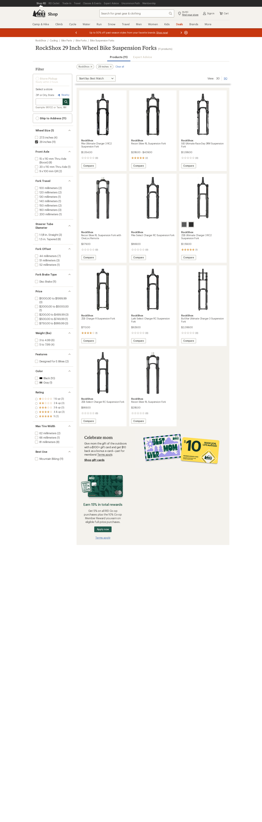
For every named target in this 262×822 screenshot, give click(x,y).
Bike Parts (66, 40)
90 (225, 78)
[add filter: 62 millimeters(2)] (45, 433)
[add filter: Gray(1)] (41, 382)
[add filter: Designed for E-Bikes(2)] (49, 361)
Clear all (119, 66)
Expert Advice (142, 57)
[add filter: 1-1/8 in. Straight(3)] (46, 234)
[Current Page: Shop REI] (41, 3)
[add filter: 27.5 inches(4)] (43, 137)
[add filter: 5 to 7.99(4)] (42, 344)
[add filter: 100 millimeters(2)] (46, 188)
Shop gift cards (94, 459)
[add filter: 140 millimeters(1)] (46, 201)
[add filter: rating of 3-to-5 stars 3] (50, 408)
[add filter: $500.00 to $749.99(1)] (49, 318)
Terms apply (104, 454)
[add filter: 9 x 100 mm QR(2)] (46, 171)
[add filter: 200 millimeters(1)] (46, 214)
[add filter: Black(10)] (42, 378)
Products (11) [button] (119, 57)
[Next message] (181, 33)
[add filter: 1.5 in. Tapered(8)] (45, 239)
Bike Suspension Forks (102, 40)
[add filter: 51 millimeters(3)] (45, 260)
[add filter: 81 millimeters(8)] (45, 441)
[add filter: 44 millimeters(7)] (45, 256)
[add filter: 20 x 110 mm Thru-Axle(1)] (50, 166)
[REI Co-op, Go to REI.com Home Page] (38, 13)
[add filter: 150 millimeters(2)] (46, 205)
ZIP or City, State (45, 95)
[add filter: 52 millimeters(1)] (45, 264)
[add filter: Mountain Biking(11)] (46, 458)
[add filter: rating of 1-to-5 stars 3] (50, 416)
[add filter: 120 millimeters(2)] (46, 192)
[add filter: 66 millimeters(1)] (45, 437)
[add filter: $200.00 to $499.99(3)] (49, 314)
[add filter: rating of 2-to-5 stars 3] (50, 412)
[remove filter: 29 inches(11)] (42, 141)
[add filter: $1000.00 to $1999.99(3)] (50, 298)
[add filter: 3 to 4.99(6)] (42, 340)
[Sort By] (96, 78)
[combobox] (136, 13)
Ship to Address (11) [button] (51, 118)
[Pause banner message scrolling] (185, 33)
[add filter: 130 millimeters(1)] (46, 196)
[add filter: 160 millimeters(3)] (46, 209)
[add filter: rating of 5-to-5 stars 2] (50, 399)
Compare (89, 166)
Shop (53, 13)
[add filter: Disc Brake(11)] (43, 281)
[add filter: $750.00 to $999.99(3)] (49, 323)
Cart (224, 13)
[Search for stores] (66, 101)
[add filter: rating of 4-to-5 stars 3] (50, 403)
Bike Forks (81, 40)
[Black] (191, 224)
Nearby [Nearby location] (63, 95)
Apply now (103, 529)
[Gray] (184, 224)
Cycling (54, 40)
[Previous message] (76, 33)
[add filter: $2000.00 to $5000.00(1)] (51, 306)
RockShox (41, 40)
